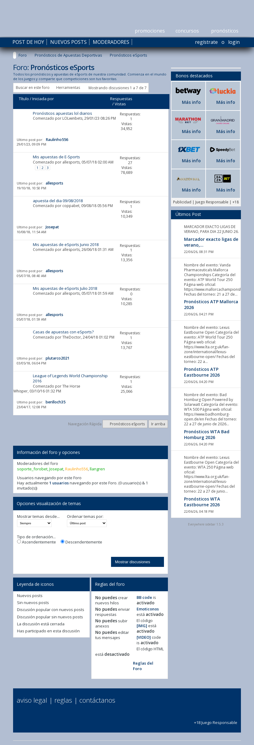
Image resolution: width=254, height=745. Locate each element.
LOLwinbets (72, 118)
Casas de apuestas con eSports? (63, 332)
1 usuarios (59, 483)
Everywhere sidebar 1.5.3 (206, 524)
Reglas (63, 700)
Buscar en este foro (33, 87)
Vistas (120, 104)
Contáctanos (97, 700)
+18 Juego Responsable (215, 719)
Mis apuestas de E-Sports (56, 157)
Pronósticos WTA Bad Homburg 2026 (206, 434)
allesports (71, 162)
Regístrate (206, 42)
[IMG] (142, 625)
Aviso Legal (32, 700)
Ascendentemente (36, 542)
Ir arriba (158, 424)
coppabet (70, 205)
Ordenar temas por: (85, 516)
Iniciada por (43, 98)
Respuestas (121, 98)
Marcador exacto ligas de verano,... (211, 242)
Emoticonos (148, 609)
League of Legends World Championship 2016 (70, 378)
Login (234, 42)
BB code (144, 597)
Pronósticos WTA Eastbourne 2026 (202, 502)
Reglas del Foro (143, 665)
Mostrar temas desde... (38, 516)
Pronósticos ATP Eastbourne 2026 (202, 372)
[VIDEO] (144, 637)
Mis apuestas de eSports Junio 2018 (66, 244)
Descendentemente (81, 542)
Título (24, 98)
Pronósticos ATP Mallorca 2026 (211, 304)
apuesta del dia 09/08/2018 (58, 200)
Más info (191, 102)
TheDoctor (71, 337)
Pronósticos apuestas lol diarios (62, 113)
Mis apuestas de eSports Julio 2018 (65, 288)
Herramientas (68, 87)
